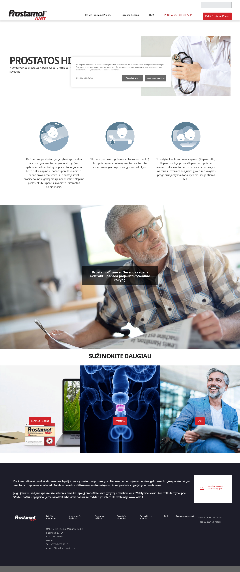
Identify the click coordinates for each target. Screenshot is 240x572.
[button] (217, 18)
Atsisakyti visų (132, 78)
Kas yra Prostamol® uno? (113, 17)
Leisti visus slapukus (156, 78)
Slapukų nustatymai (185, 516)
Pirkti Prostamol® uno (217, 18)
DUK (160, 17)
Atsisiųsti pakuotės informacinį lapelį (215, 489)
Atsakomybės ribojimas (75, 517)
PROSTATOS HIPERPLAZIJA (182, 17)
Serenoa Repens (141, 17)
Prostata (120, 421)
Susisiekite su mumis (147, 517)
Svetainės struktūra (122, 517)
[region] (121, 72)
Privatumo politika (100, 517)
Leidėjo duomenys (51, 517)
